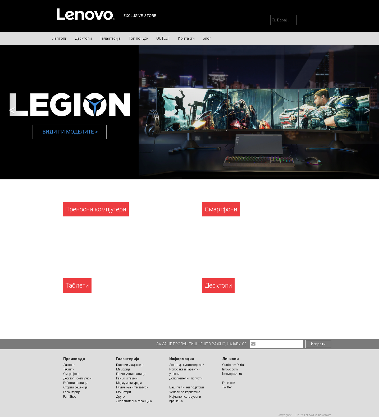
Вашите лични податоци (186, 387)
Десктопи (83, 38)
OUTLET (163, 38)
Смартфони (71, 374)
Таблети (68, 369)
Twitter (227, 387)
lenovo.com (230, 369)
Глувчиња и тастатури (132, 387)
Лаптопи (59, 38)
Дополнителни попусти (186, 378)
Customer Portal (233, 365)
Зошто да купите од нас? (186, 365)
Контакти (186, 38)
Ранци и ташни (127, 378)
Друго (120, 396)
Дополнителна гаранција (134, 401)
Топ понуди (138, 38)
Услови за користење (184, 392)
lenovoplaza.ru (232, 374)
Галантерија (110, 38)
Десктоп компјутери (77, 378)
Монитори (123, 392)
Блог (207, 38)
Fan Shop (69, 396)
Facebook (228, 383)
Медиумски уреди (129, 383)
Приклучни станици (130, 374)
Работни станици (75, 383)
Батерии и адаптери (130, 365)
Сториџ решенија (75, 387)
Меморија (123, 369)
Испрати (318, 344)
